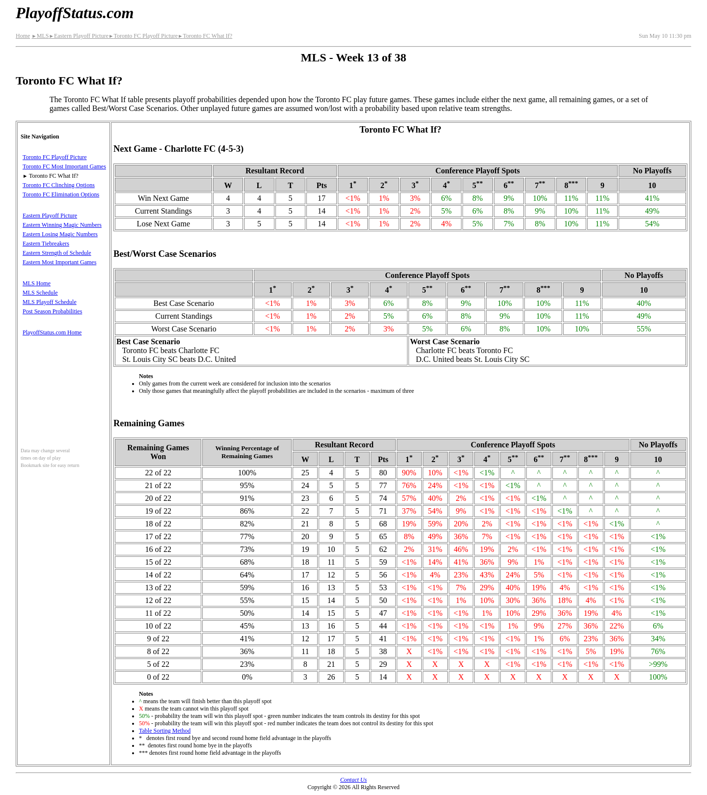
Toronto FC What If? (205, 35)
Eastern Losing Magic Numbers (60, 234)
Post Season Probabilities (52, 311)
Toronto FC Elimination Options (61, 194)
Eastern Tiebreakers (46, 243)
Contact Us (353, 779)
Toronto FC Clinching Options (59, 185)
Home (23, 35)
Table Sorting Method (164, 730)
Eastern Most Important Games (59, 262)
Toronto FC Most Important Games (64, 166)
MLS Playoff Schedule (50, 302)
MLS (40, 35)
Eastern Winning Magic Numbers (62, 224)
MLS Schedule (40, 292)
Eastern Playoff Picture (79, 35)
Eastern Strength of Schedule (57, 252)
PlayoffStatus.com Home (52, 332)
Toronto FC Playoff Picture (143, 35)
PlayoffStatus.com (75, 13)
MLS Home (37, 283)
